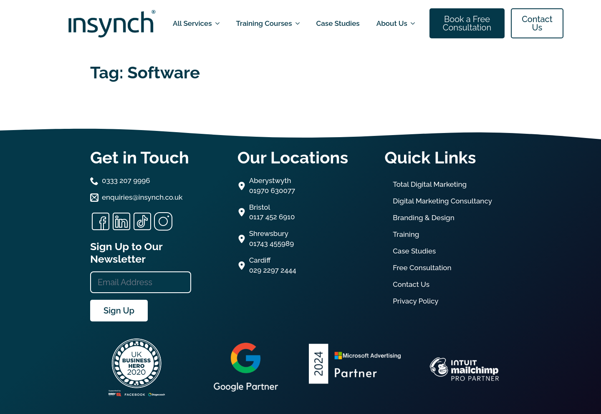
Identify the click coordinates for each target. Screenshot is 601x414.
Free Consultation (422, 267)
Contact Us (411, 284)
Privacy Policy (415, 301)
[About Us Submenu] (415, 23)
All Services (192, 23)
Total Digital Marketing (430, 184)
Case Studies (338, 23)
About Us (391, 23)
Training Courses (264, 23)
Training (406, 234)
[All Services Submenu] (220, 23)
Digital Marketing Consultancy (442, 201)
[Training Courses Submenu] (300, 23)
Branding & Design (424, 217)
